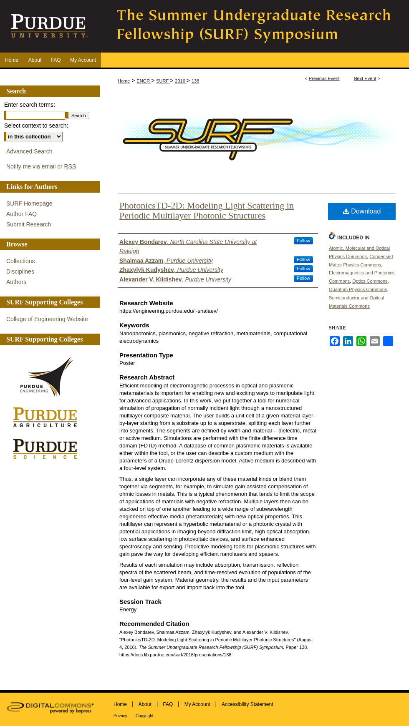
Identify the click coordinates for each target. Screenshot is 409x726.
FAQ (168, 704)
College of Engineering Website (47, 319)
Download (362, 211)
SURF (163, 80)
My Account (197, 704)
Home (124, 80)
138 (195, 80)
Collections (20, 261)
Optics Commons (369, 281)
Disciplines (20, 271)
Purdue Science (48, 448)
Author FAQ (21, 214)
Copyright (145, 715)
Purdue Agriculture (48, 418)
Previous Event (324, 78)
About (144, 704)
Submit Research (28, 224)
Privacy (120, 715)
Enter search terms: (29, 104)
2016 (181, 80)
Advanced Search (29, 151)
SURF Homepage (29, 203)
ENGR (143, 80)
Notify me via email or (41, 166)
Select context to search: (36, 125)
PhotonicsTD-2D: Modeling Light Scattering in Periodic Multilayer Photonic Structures (206, 210)
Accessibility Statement (247, 704)
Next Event (365, 78)
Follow (303, 240)
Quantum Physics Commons (358, 289)
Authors (16, 282)
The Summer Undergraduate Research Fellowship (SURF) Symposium (254, 26)
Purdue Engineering (48, 376)
